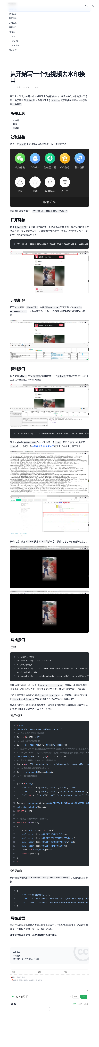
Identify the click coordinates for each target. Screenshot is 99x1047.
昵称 (13, 972)
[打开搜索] (86, 5)
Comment (54, 6)
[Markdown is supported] (13, 996)
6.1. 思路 (13, 37)
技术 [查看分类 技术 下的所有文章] (19, 87)
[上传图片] (23, 996)
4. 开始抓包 (12, 23)
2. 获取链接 (12, 14)
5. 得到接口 (12, 27)
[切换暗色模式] (93, 5)
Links (49, 6)
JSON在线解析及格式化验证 (43, 446)
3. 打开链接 (12, 18)
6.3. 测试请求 (15, 46)
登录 (75, 996)
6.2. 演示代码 (15, 41)
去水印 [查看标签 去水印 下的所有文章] (26, 87)
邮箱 (39, 972)
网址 (65, 972)
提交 (83, 996)
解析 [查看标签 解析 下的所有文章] (37, 87)
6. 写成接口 (12, 32)
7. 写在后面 (12, 50)
